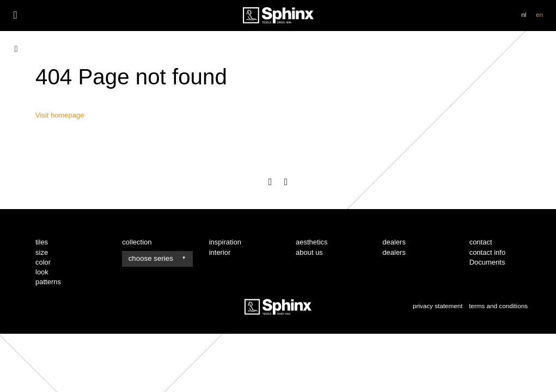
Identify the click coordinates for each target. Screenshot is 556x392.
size (41, 252)
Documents (487, 262)
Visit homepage (59, 115)
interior (220, 252)
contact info (487, 252)
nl (523, 14)
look (41, 272)
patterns (48, 282)
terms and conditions (498, 305)
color (43, 262)
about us (309, 252)
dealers (394, 252)
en (539, 14)
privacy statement (438, 305)
